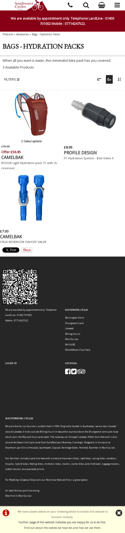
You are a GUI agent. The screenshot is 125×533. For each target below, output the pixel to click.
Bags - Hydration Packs (46, 34)
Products (8, 34)
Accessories (22, 34)
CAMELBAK (12, 157)
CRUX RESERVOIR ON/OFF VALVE (23, 242)
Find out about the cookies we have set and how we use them (62, 528)
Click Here (84, 349)
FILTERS (12, 79)
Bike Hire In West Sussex (18, 495)
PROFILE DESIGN (80, 153)
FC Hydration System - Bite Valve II (88, 158)
